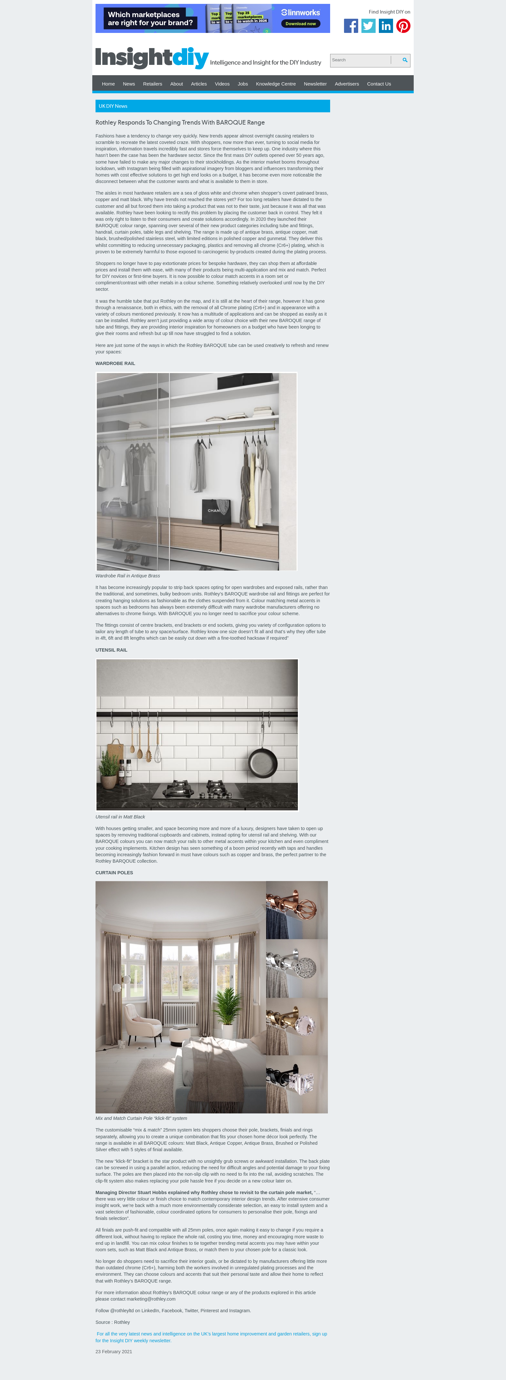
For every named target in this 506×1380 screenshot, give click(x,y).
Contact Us (379, 83)
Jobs (243, 83)
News (129, 83)
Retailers (152, 83)
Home (108, 83)
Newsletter (315, 83)
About (176, 83)
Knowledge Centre (276, 83)
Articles (199, 83)
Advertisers (347, 83)
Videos (222, 83)
